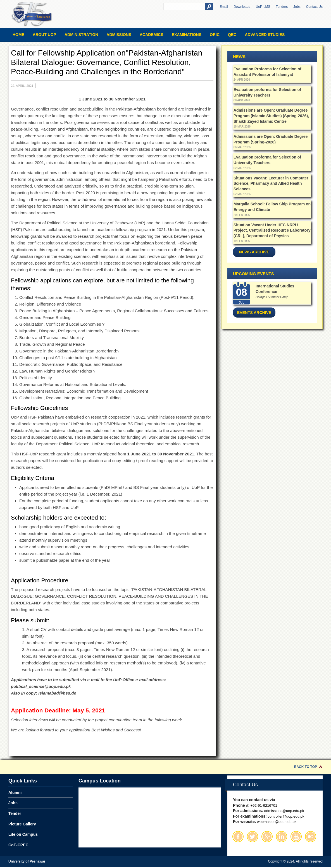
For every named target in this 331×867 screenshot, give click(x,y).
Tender (14, 813)
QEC (232, 34)
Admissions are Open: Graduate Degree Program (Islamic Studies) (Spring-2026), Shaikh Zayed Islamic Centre (271, 115)
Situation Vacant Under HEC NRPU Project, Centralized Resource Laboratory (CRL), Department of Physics (272, 230)
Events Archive (254, 312)
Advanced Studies (265, 34)
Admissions (118, 34)
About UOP (44, 34)
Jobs (296, 7)
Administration (81, 34)
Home (18, 34)
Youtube (296, 837)
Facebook (238, 837)
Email (224, 7)
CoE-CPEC (18, 845)
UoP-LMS (263, 7)
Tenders (282, 7)
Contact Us (314, 7)
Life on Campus (23, 834)
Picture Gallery (22, 824)
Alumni (15, 792)
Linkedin (282, 837)
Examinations (186, 34)
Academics (151, 34)
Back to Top (305, 766)
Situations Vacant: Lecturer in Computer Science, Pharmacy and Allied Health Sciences (271, 183)
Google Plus (267, 837)
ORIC (215, 34)
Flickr (311, 837)
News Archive (254, 252)
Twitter (252, 837)
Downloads (242, 7)
